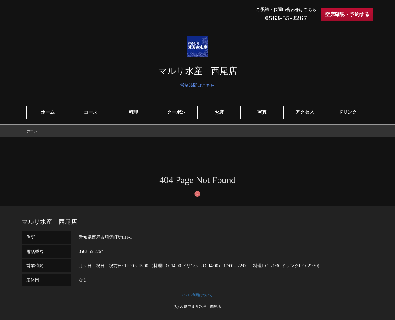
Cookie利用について (197, 295)
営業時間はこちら (197, 85)
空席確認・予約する (347, 14)
